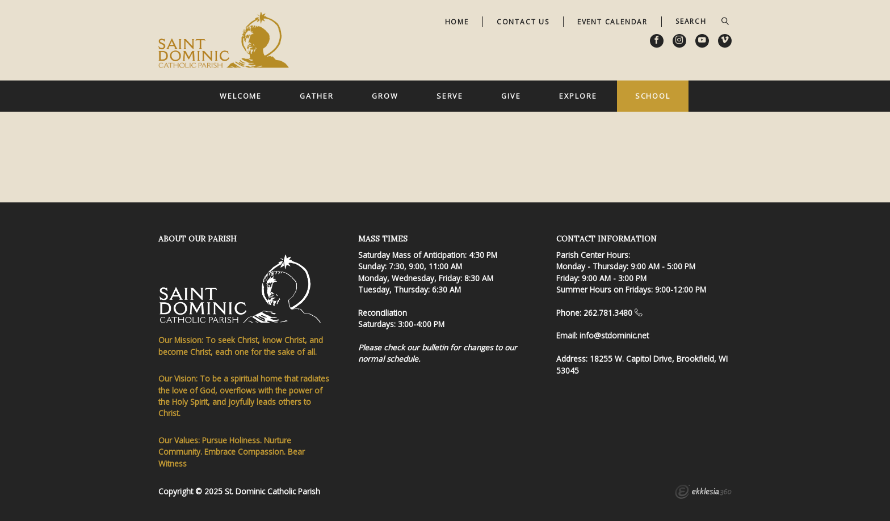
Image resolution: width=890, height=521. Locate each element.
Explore (578, 96)
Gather (316, 96)
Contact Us (523, 22)
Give (511, 96)
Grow (385, 96)
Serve (449, 96)
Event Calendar (612, 22)
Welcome (241, 96)
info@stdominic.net (614, 335)
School (652, 96)
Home (457, 22)
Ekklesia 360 (703, 493)
